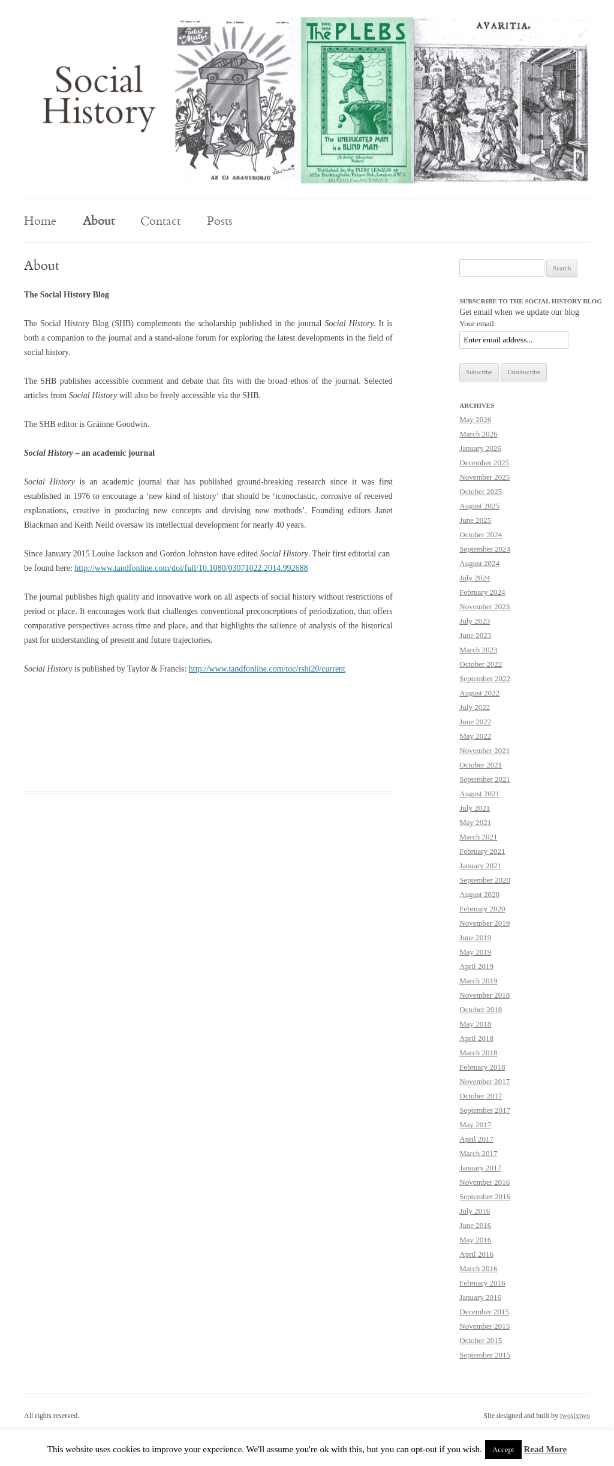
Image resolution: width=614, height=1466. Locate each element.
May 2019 (475, 951)
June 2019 (475, 937)
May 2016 (475, 1239)
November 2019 (484, 923)
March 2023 (478, 649)
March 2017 (478, 1153)
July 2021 (474, 807)
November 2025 (484, 476)
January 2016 (480, 1297)
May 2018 (475, 1023)
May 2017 (475, 1124)
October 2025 (480, 491)
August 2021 (479, 793)
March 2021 (478, 836)
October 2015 (480, 1340)
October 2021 (480, 764)
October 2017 (480, 1095)
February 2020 (482, 908)
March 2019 (478, 980)
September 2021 (484, 779)
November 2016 (484, 1182)
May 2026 (475, 419)
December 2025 (484, 462)
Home (40, 220)
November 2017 (484, 1081)
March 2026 (478, 433)
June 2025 (475, 520)
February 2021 (482, 851)
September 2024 (484, 548)
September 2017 (484, 1110)
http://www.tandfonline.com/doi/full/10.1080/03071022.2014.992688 (191, 568)
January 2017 (480, 1167)
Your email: (477, 323)
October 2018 (480, 1009)
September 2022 (484, 678)
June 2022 (475, 721)
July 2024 (474, 577)
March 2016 (478, 1268)
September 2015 (484, 1354)
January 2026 (480, 448)
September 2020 (484, 879)
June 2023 (475, 635)
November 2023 (484, 606)
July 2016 (474, 1210)
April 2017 (476, 1138)
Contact (160, 220)
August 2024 (479, 563)
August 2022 (479, 692)
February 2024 (482, 592)
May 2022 (475, 736)
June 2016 (475, 1225)
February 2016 (482, 1282)
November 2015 (484, 1325)
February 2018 (482, 1066)
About (99, 220)
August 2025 (479, 505)
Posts (220, 220)
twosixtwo (575, 1415)
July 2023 (474, 620)
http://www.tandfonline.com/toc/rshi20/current (267, 668)
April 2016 (476, 1254)
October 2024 (480, 534)
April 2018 (476, 1038)
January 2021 (480, 865)
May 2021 (475, 822)
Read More (545, 1449)
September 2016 (484, 1196)
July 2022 (474, 707)
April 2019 (476, 966)
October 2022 (480, 664)
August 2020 (479, 894)
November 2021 (484, 750)
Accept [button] (503, 1449)
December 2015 (484, 1311)
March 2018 (478, 1052)
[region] (307, 100)
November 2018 (484, 995)
